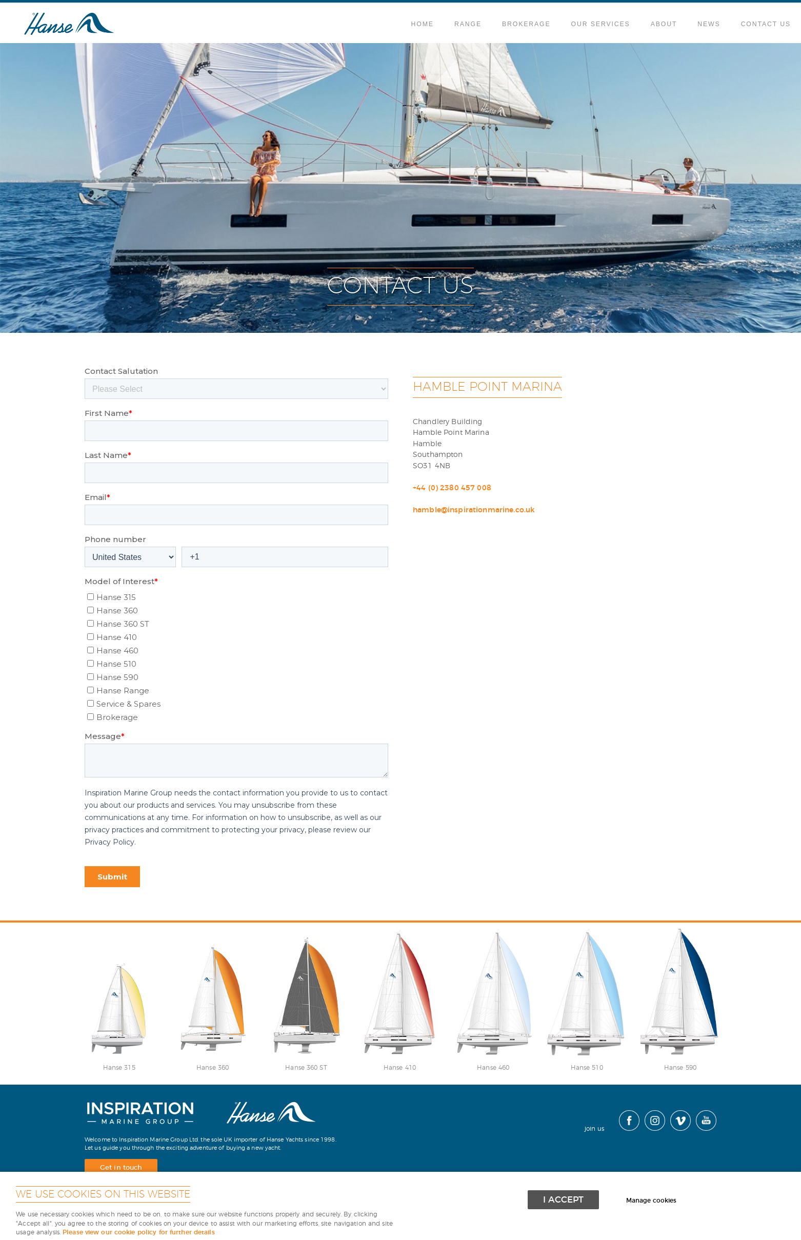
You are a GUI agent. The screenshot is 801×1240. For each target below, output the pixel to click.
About (664, 24)
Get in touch (121, 1168)
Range (468, 24)
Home (422, 24)
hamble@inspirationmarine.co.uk (473, 510)
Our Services (600, 24)
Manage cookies (652, 1200)
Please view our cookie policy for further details (139, 1232)
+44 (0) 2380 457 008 (452, 488)
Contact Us (766, 24)
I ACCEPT (563, 1199)
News (708, 24)
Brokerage (526, 24)
